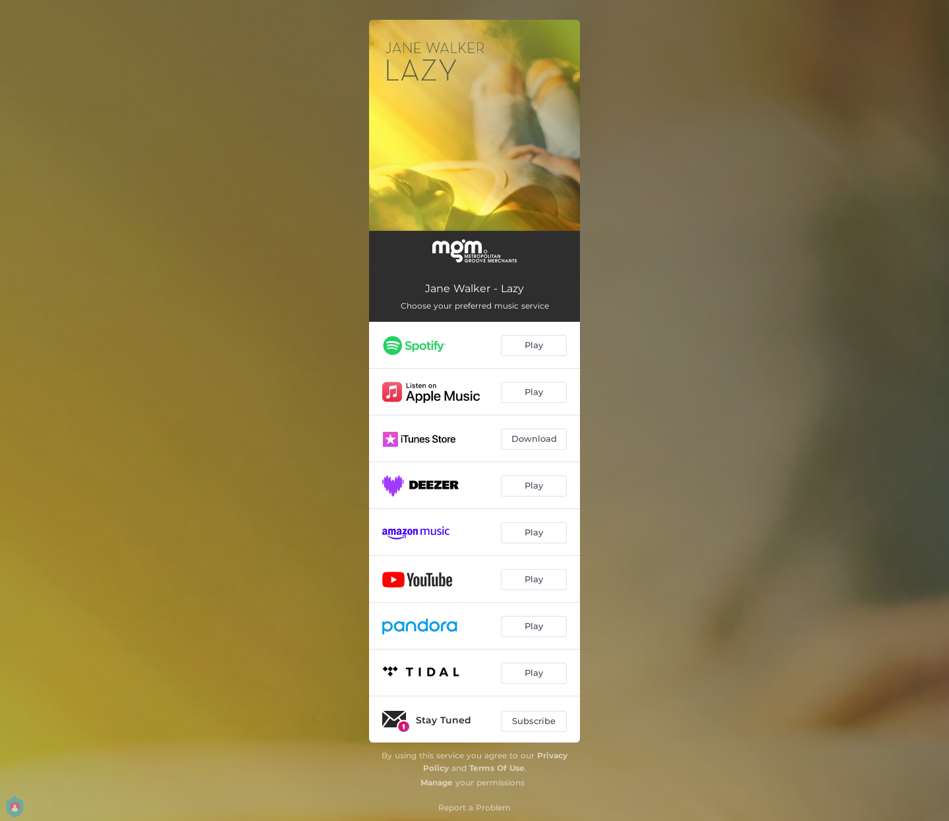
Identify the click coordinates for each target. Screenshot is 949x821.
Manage (436, 782)
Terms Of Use (497, 768)
